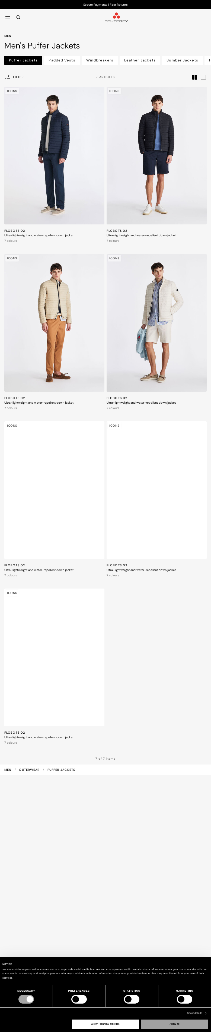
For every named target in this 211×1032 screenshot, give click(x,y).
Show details (194, 1013)
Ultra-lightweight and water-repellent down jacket (38, 235)
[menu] (7, 17)
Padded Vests (62, 60)
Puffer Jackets (23, 60)
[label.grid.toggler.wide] (203, 77)
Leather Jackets (140, 60)
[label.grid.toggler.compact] (194, 77)
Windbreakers (99, 60)
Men (8, 770)
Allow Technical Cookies (105, 1024)
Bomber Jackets (182, 60)
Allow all (175, 1024)
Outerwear (30, 770)
